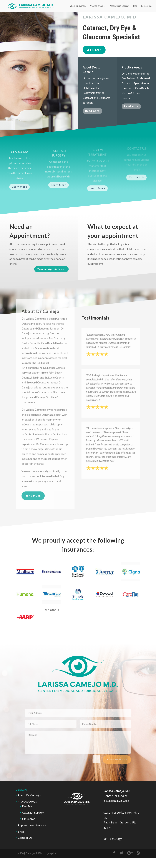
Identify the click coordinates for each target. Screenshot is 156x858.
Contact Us (146, 6)
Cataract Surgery (33, 812)
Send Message (117, 763)
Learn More (19, 186)
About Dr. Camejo (78, 6)
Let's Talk (94, 49)
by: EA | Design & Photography (36, 853)
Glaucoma (28, 819)
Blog (135, 6)
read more (33, 510)
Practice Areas (96, 6)
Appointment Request (119, 6)
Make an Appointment (51, 269)
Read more (92, 112)
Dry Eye (27, 806)
